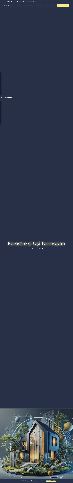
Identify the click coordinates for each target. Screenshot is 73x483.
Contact (52, 5)
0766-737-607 (10, 1)
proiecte (38, 5)
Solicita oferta (63, 5)
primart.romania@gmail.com (27, 1)
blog (45, 5)
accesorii (20, 5)
